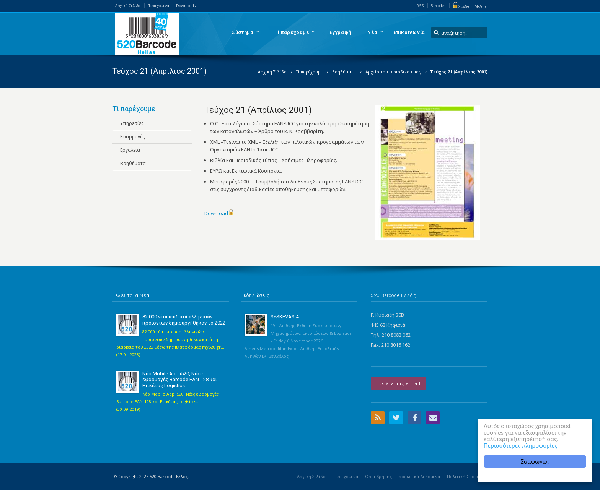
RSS (420, 5)
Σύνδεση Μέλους (470, 6)
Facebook (414, 417)
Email (433, 417)
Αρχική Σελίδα (127, 5)
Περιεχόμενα (158, 5)
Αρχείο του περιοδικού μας (393, 72)
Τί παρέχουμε (309, 72)
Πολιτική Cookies (465, 476)
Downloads (186, 5)
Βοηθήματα (344, 72)
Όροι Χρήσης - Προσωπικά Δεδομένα (402, 476)
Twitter (396, 417)
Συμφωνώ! (535, 462)
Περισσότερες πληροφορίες (521, 445)
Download (216, 213)
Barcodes (437, 5)
